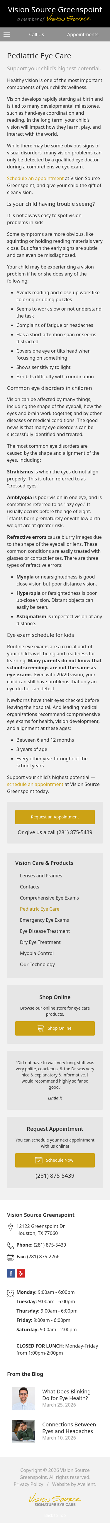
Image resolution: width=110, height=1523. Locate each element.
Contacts (29, 887)
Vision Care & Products (44, 862)
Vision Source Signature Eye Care (55, 1499)
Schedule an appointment (35, 178)
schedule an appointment (35, 784)
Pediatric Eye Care (40, 909)
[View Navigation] (9, 34)
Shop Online (53, 1028)
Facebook (11, 1273)
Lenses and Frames (41, 875)
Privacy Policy (28, 1484)
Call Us (36, 34)
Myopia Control (37, 953)
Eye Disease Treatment (45, 931)
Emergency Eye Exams (44, 920)
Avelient (86, 1484)
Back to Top (55, 1515)
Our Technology (37, 964)
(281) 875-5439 (74, 832)
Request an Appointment (55, 817)
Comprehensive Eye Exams (49, 898)
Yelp (21, 1273)
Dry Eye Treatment (40, 942)
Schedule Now (54, 1160)
